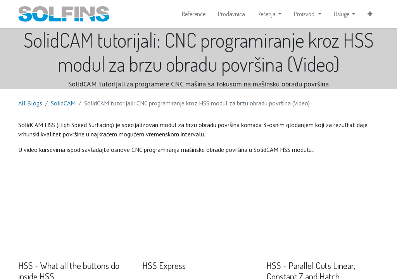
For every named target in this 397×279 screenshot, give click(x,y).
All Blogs (30, 103)
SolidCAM (63, 103)
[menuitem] (194, 14)
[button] (370, 14)
